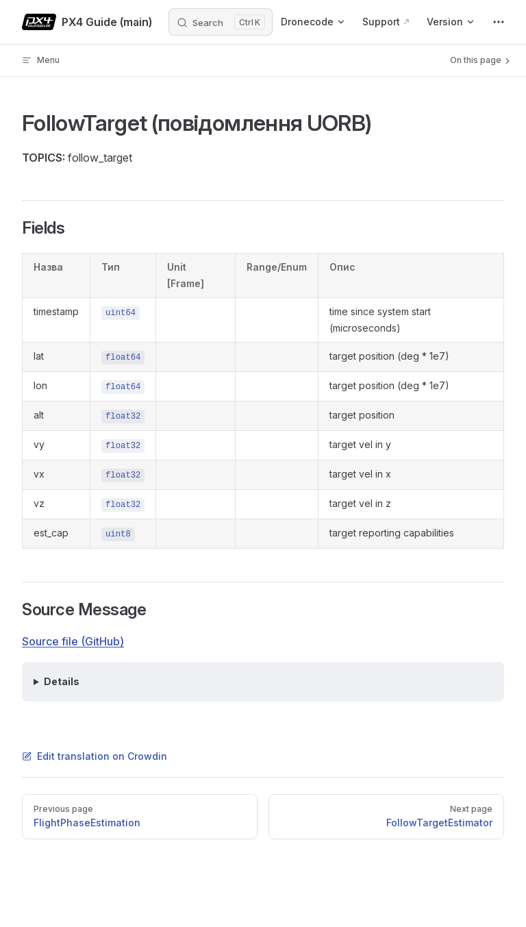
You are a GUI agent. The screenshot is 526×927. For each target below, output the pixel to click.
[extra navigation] (499, 22)
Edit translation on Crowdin (94, 756)
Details (61, 681)
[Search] (220, 22)
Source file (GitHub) (73, 641)
